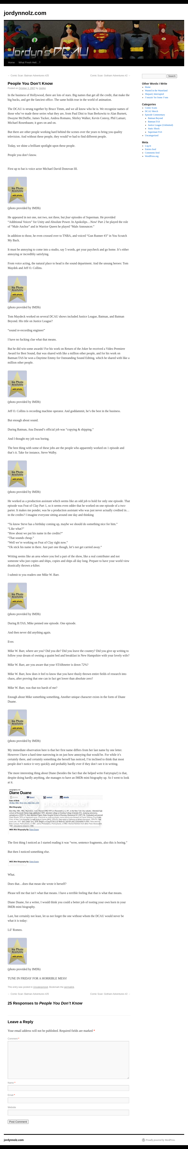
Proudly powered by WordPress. (160, 1140)
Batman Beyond (155, 118)
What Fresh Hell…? (29, 62)
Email (11, 1095)
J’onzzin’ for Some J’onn (156, 97)
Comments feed (152, 152)
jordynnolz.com (25, 13)
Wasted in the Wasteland (156, 90)
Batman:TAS (154, 121)
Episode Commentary (155, 114)
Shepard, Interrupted (154, 94)
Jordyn (42, 88)
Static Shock (153, 128)
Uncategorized (40, 987)
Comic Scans (151, 107)
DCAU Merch (151, 111)
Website (12, 1107)
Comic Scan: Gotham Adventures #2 (110, 75)
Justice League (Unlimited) (160, 125)
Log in (148, 145)
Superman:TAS (155, 132)
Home (11, 62)
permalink (69, 987)
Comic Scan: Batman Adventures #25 (28, 75)
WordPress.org (151, 156)
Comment (13, 1038)
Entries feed (150, 149)
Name (11, 1082)
